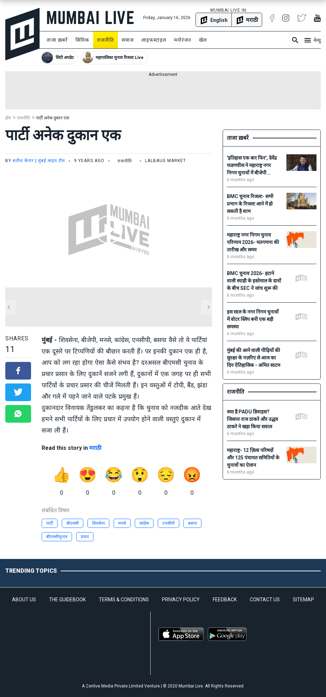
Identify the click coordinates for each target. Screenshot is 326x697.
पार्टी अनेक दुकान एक (52, 117)
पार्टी (49, 523)
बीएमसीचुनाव (56, 536)
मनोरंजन (182, 40)
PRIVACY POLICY (181, 599)
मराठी (95, 448)
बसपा (192, 523)
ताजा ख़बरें (57, 40)
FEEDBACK (225, 599)
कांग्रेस (144, 523)
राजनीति (105, 40)
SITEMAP (303, 599)
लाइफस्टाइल (153, 40)
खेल (203, 40)
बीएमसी (72, 523)
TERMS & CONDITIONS (124, 599)
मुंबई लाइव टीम (51, 160)
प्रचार (85, 536)
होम (8, 117)
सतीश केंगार (23, 160)
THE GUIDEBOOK (67, 599)
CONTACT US (265, 599)
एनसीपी (168, 523)
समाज (128, 40)
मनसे (122, 523)
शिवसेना (98, 523)
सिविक (82, 40)
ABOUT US (24, 599)
